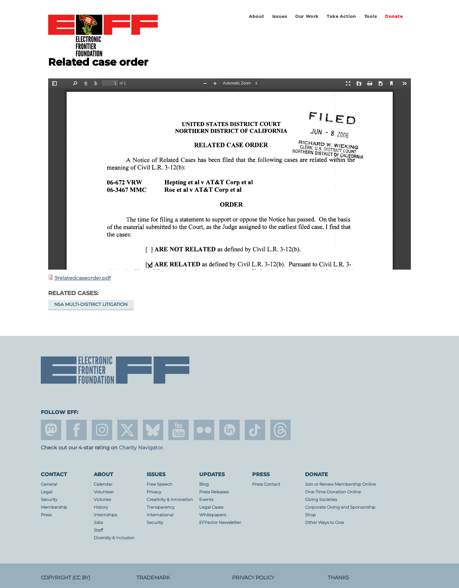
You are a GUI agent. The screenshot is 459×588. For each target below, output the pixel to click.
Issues (279, 16)
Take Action (341, 16)
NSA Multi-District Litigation (90, 304)
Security (49, 499)
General (49, 484)
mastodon (51, 430)
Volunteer (104, 492)
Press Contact (266, 484)
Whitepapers (212, 514)
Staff (98, 530)
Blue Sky (153, 430)
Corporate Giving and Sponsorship (340, 507)
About (256, 16)
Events (206, 499)
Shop (310, 514)
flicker (204, 430)
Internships (105, 514)
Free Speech (159, 484)
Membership (54, 507)
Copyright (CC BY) (65, 578)
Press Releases (214, 492)
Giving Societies (321, 499)
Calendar (103, 484)
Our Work (307, 16)
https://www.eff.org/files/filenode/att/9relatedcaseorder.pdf (229, 174)
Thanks (338, 578)
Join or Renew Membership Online (340, 484)
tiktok (255, 430)
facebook (76, 430)
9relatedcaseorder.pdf (83, 278)
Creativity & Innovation (170, 499)
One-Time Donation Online (333, 492)
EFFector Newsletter (220, 522)
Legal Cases (211, 507)
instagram (102, 430)
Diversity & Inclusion (114, 537)
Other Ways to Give (324, 522)
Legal (46, 492)
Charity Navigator (141, 448)
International (160, 514)
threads (280, 430)
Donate (394, 16)
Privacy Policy (253, 578)
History (101, 507)
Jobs (98, 522)
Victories (102, 499)
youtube (178, 430)
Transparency (161, 507)
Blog (204, 484)
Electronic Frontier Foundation (103, 36)
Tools (370, 16)
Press (46, 514)
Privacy (154, 492)
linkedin (229, 430)
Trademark (153, 578)
